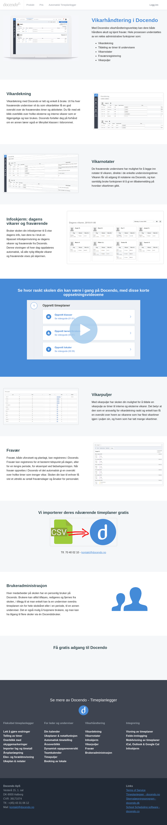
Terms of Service (135, 790)
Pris (41, 5)
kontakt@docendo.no (93, 552)
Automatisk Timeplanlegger (62, 5)
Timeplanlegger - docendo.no (143, 794)
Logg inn (154, 5)
